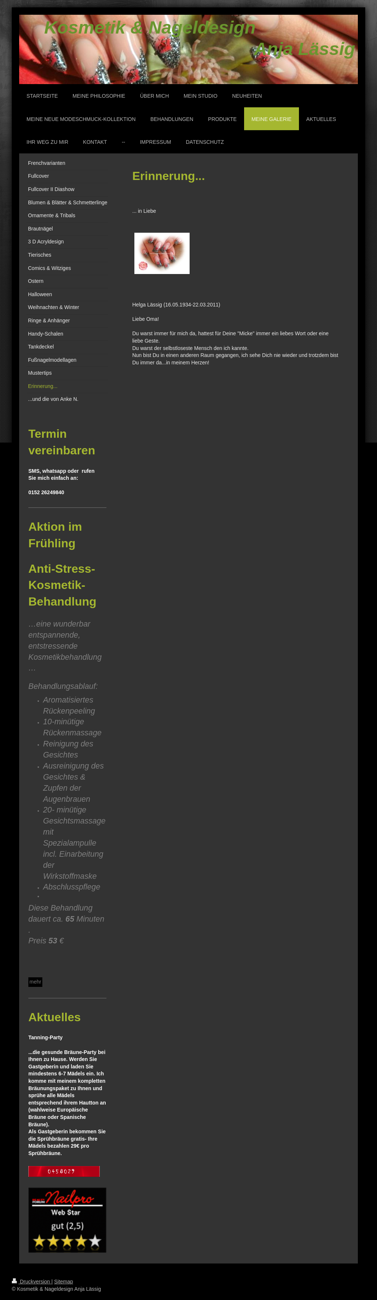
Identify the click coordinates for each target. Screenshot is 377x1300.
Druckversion (31, 1282)
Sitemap (63, 1282)
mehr (35, 982)
